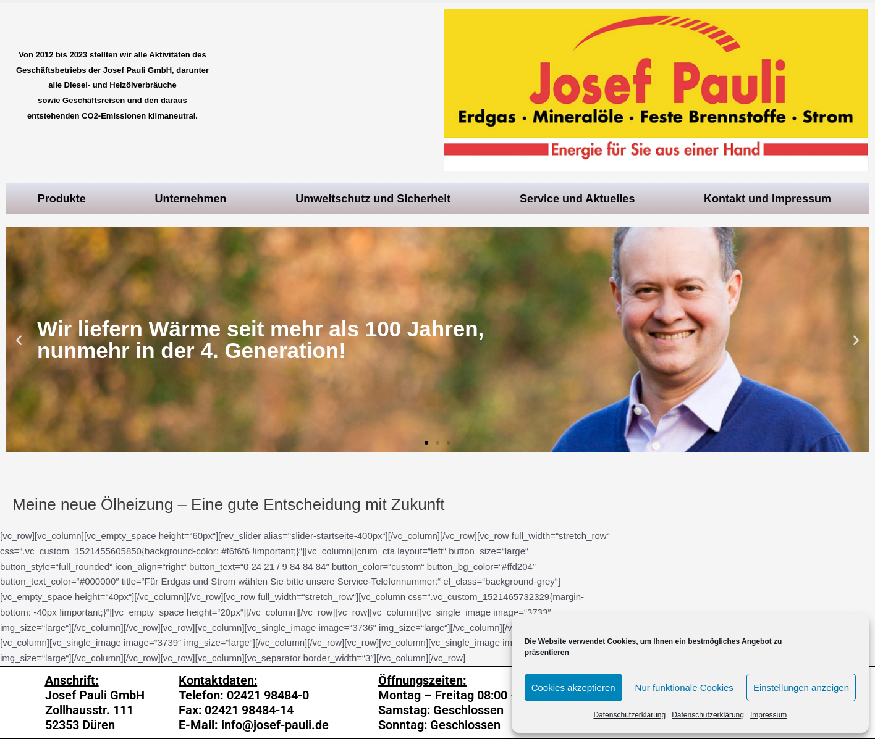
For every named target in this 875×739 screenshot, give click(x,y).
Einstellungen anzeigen (801, 687)
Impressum (768, 715)
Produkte (65, 199)
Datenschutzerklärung (629, 715)
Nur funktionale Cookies (684, 687)
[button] (426, 443)
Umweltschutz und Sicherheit (376, 199)
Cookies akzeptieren (573, 687)
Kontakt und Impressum (770, 199)
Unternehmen (194, 199)
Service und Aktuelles (580, 199)
